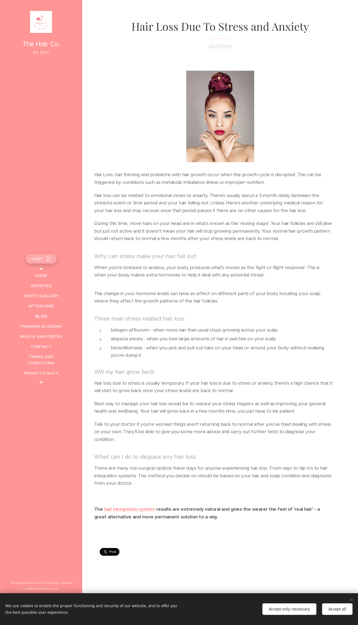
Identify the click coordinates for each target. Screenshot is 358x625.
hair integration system (129, 509)
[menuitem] (41, 275)
